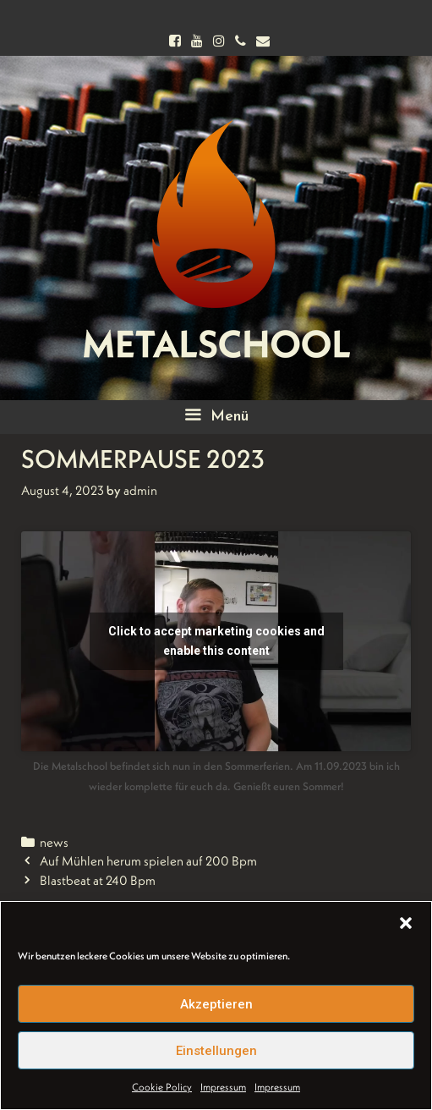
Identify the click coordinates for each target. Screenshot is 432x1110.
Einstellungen (216, 1050)
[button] (405, 923)
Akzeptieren (216, 1004)
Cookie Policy (162, 1086)
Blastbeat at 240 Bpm (98, 880)
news (54, 842)
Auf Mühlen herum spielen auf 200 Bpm (148, 861)
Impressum (223, 1086)
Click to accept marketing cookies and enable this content (216, 640)
